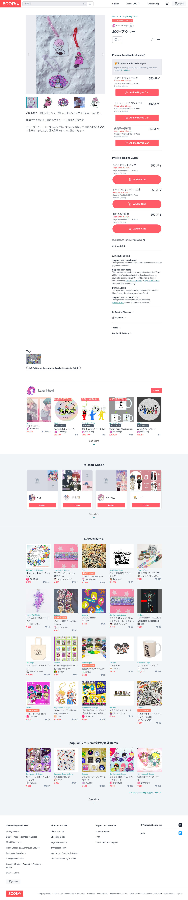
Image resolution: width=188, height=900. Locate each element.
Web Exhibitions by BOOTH (63, 859)
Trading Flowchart (123, 312)
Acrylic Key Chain (130, 16)
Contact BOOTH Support (107, 842)
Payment (119, 317)
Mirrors (139, 423)
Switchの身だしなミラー (147, 429)
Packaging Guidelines (16, 853)
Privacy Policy (102, 893)
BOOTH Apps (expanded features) (21, 837)
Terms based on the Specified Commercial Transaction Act (152, 893)
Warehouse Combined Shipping (65, 853)
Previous (28, 54)
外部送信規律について (119, 893)
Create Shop (153, 4)
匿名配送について (14, 842)
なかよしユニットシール (64, 429)
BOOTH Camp (12, 873)
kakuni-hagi (46, 390)
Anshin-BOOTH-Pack (134, 281)
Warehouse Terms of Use (74, 893)
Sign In (115, 4)
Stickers (57, 423)
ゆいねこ (110, 497)
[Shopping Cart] (167, 3)
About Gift (120, 246)
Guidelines (91, 893)
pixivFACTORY (118, 303)
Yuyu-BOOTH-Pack (151, 281)
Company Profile (44, 893)
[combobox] (54, 3)
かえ (39, 497)
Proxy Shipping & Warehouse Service (23, 848)
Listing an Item (12, 831)
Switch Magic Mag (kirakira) (121, 429)
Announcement (102, 831)
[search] (84, 4)
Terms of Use (58, 893)
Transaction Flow (58, 848)
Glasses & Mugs (115, 423)
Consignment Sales (15, 859)
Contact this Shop (120, 333)
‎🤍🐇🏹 (75, 497)
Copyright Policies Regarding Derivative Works (24, 865)
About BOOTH (133, 4)
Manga (29, 423)
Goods (115, 16)
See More (94, 516)
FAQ (98, 837)
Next (103, 54)
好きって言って (33, 426)
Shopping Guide (58, 837)
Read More (125, 70)
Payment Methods (59, 842)
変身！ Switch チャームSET (93, 429)
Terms (115, 328)
